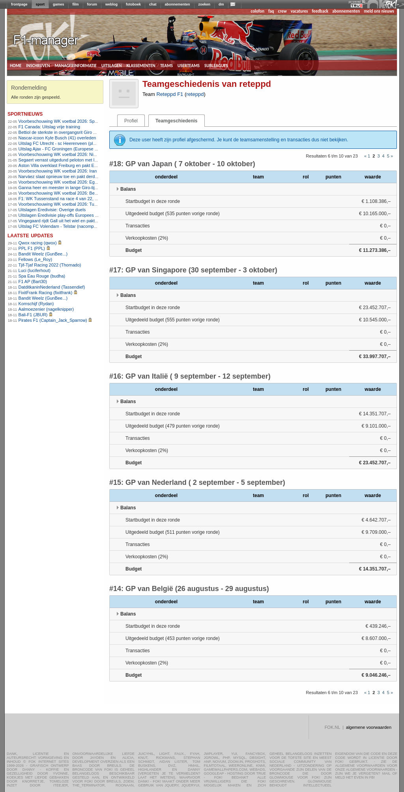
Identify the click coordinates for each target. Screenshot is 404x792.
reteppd (195, 94)
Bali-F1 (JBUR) (33, 314)
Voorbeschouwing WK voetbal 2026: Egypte (61, 182)
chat (153, 4)
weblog (111, 4)
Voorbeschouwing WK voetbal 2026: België (60, 193)
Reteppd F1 (169, 94)
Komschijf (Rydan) (36, 303)
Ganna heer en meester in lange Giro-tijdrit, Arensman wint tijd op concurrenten (95, 187)
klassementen (140, 65)
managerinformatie (75, 65)
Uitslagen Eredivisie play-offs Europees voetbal (64, 215)
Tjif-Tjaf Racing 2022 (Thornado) (50, 265)
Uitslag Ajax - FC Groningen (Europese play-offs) (65, 148)
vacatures (299, 11)
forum (92, 4)
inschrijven (38, 65)
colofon (257, 11)
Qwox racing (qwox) (38, 242)
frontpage (19, 4)
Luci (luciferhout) (34, 270)
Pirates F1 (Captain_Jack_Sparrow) (53, 320)
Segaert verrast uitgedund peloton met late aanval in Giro (74, 160)
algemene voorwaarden (368, 727)
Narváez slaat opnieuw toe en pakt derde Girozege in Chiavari (78, 176)
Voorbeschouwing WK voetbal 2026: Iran (58, 171)
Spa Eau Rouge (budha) (42, 276)
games (58, 4)
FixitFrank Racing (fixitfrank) (46, 292)
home (15, 65)
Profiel (131, 121)
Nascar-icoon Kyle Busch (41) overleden (57, 137)
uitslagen (111, 65)
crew (282, 11)
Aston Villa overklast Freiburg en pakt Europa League (70, 165)
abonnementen (177, 4)
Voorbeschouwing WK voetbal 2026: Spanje (61, 121)
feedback (320, 11)
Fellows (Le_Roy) (35, 259)
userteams (189, 65)
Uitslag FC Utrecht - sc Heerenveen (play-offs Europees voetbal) (80, 143)
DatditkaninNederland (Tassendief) (52, 287)
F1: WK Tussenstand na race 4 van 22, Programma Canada (76, 198)
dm (221, 4)
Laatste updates (30, 235)
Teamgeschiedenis (176, 121)
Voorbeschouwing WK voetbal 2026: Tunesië (62, 204)
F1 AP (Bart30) (33, 281)
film (76, 4)
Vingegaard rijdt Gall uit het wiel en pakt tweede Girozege (74, 220)
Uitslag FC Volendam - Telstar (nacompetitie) (62, 226)
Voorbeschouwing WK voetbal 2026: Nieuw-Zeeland (69, 154)
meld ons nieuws (379, 11)
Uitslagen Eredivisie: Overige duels (52, 209)
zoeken (204, 4)
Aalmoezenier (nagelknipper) (46, 309)
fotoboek (133, 4)
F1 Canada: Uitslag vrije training (49, 126)
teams (166, 65)
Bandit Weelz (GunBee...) (43, 253)
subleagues (216, 65)
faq (271, 11)
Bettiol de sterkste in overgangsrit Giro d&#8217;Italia (70, 132)
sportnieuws (25, 113)
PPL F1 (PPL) (32, 248)
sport (40, 4)
